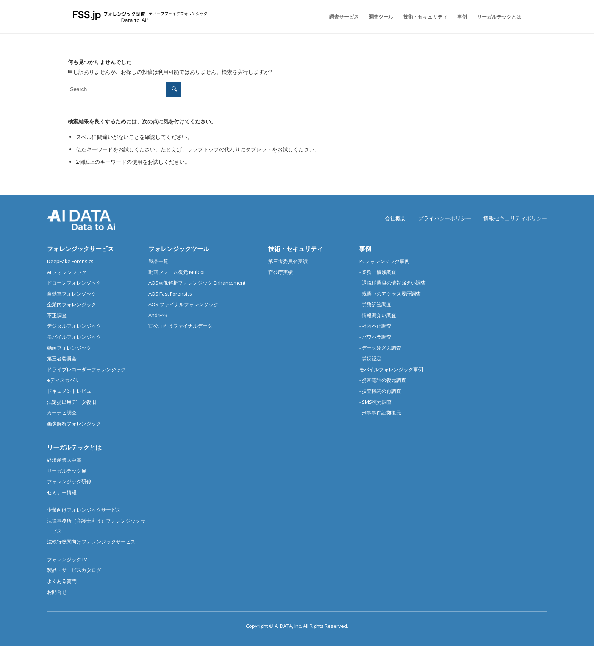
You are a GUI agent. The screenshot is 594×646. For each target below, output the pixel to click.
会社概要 (395, 218)
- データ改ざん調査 (380, 347)
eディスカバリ (63, 380)
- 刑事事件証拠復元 (380, 412)
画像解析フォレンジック (74, 423)
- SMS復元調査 (375, 401)
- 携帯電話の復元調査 (382, 380)
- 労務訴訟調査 (375, 304)
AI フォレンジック (67, 272)
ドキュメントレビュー (71, 391)
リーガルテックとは (74, 447)
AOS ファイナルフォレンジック (183, 304)
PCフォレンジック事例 (384, 261)
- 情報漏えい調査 (377, 315)
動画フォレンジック (69, 347)
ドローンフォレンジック (74, 282)
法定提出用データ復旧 (71, 401)
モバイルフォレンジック (74, 336)
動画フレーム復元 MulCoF (177, 272)
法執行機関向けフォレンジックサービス (91, 541)
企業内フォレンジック (71, 304)
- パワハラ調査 (375, 336)
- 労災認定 (370, 358)
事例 (365, 248)
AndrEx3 (157, 315)
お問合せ (57, 591)
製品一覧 (158, 261)
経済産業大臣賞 (64, 459)
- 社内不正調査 (375, 325)
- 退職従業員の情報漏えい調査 (392, 282)
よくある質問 (62, 581)
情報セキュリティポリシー (515, 218)
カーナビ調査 (62, 412)
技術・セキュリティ (295, 248)
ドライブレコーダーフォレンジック (86, 369)
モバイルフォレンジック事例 (391, 369)
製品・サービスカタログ (74, 570)
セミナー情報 (62, 492)
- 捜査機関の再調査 (380, 391)
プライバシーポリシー (444, 218)
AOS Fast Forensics (170, 293)
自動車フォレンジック (71, 293)
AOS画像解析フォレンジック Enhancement (196, 282)
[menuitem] (344, 16)
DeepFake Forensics (70, 261)
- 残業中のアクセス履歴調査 (390, 293)
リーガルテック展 (66, 470)
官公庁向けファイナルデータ (180, 325)
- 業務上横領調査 (377, 272)
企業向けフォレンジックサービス (84, 509)
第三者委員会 (62, 358)
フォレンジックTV (67, 559)
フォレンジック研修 (69, 481)
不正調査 (57, 315)
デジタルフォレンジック (74, 325)
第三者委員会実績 (288, 261)
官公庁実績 (280, 272)
